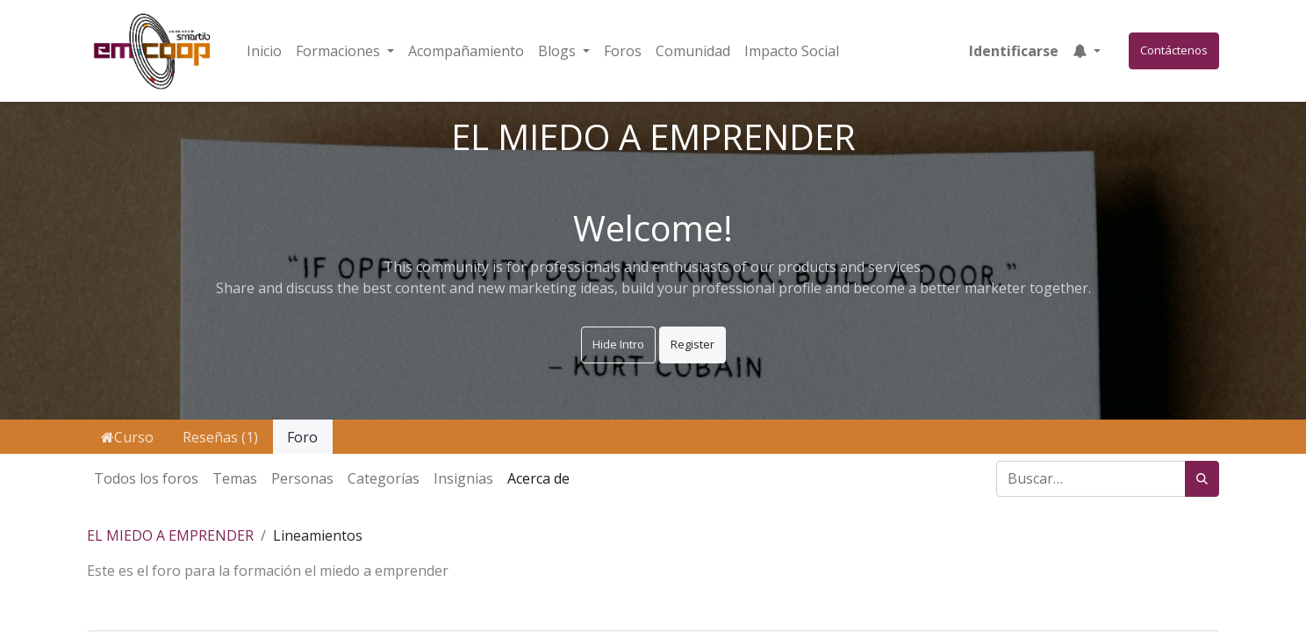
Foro (302, 437)
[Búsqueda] (1202, 479)
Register (692, 344)
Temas (234, 478)
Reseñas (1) (220, 437)
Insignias (463, 478)
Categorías (384, 478)
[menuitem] (264, 50)
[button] (1087, 50)
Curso (127, 437)
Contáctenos (1174, 50)
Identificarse (1013, 51)
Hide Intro (618, 344)
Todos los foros (146, 478)
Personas (302, 478)
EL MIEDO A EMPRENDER (170, 535)
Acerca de (538, 478)
